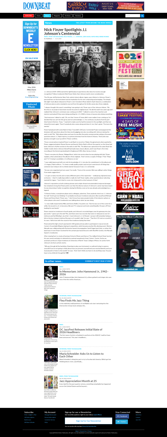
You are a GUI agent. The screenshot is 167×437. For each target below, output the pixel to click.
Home (39, 16)
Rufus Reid (95, 36)
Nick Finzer (68, 36)
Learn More (98, 415)
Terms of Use (83, 431)
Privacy (90, 431)
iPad (36, 97)
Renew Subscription (50, 417)
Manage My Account (50, 415)
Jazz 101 (138, 420)
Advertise (138, 415)
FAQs (46, 422)
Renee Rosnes (104, 36)
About (76, 431)
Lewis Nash (87, 36)
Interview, (63, 295)
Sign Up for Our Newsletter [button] (88, 421)
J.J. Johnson (77, 36)
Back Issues (27, 420)
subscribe (28, 15)
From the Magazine (74, 295)
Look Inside (31, 92)
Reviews (78, 16)
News (47, 16)
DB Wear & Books (29, 422)
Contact (138, 417)
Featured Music (31, 105)
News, (46, 36)
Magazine (57, 16)
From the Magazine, (56, 36)
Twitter (121, 422)
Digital (32, 97)
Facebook (122, 416)
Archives (68, 16)
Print (27, 97)
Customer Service (50, 420)
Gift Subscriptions (29, 417)
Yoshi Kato (49, 38)
